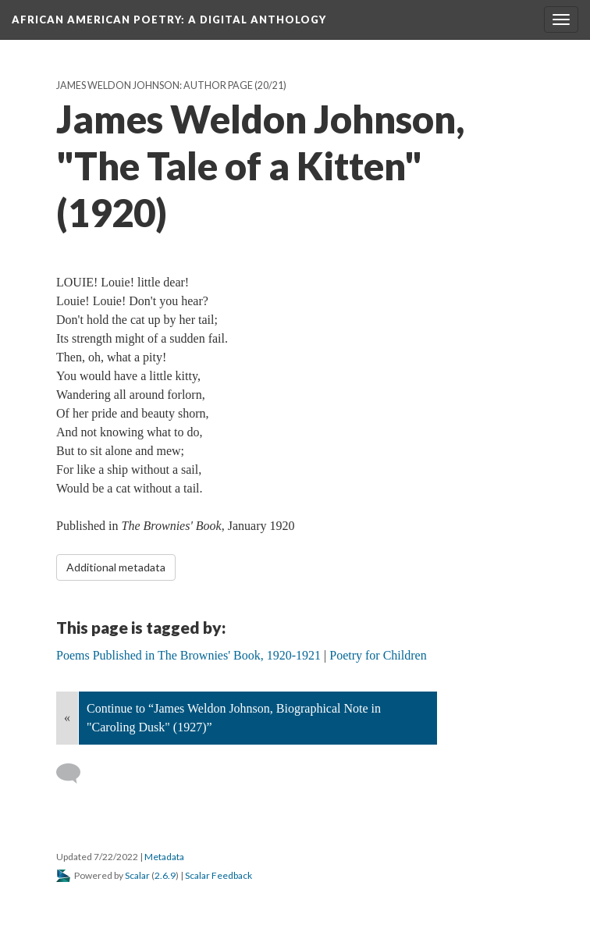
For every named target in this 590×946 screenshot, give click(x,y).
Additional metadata (115, 567)
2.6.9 (165, 875)
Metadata (164, 856)
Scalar (137, 875)
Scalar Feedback (218, 875)
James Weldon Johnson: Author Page (154, 85)
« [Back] (67, 717)
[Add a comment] (75, 773)
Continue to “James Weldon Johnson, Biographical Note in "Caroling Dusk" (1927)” (234, 718)
